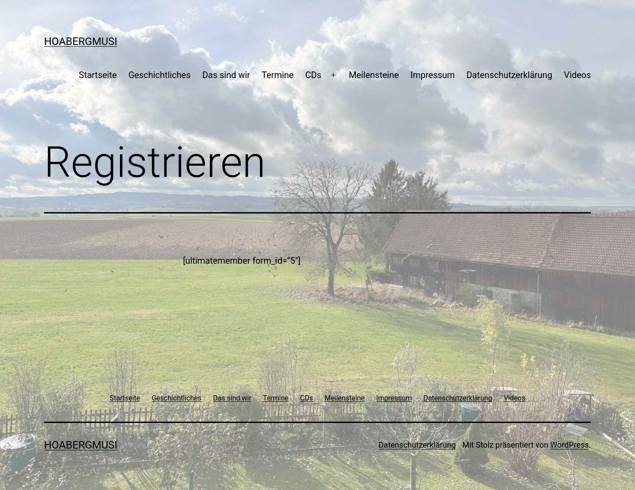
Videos (577, 75)
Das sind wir (226, 75)
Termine (277, 75)
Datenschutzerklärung (510, 75)
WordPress (569, 444)
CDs (313, 75)
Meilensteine (374, 75)
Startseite (98, 75)
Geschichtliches (159, 75)
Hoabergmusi (80, 41)
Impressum (433, 75)
